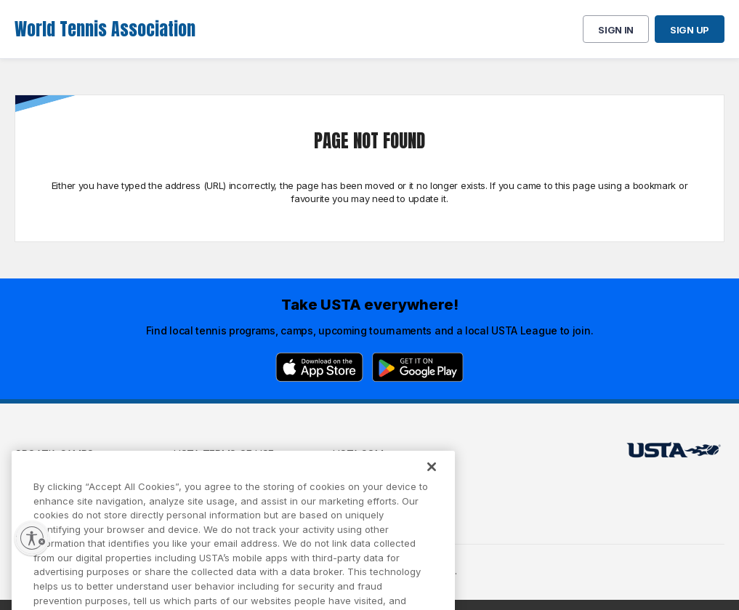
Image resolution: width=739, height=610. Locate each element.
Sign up (689, 30)
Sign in (616, 30)
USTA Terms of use (224, 454)
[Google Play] (418, 367)
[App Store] (319, 367)
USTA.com (358, 454)
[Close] (432, 481)
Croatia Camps (54, 454)
